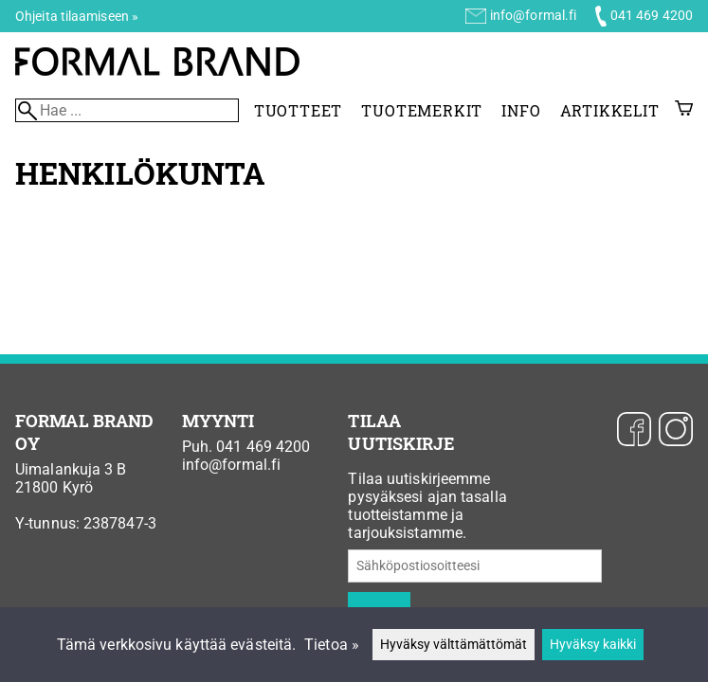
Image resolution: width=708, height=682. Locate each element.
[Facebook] (634, 431)
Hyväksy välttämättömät (453, 645)
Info (520, 110)
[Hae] (127, 110)
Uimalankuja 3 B (71, 469)
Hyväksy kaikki (593, 645)
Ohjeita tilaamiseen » (76, 16)
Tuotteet (298, 110)
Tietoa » (331, 645)
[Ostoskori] (684, 110)
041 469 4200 (651, 15)
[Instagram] (676, 431)
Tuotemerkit (421, 110)
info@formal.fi (533, 15)
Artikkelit (610, 110)
